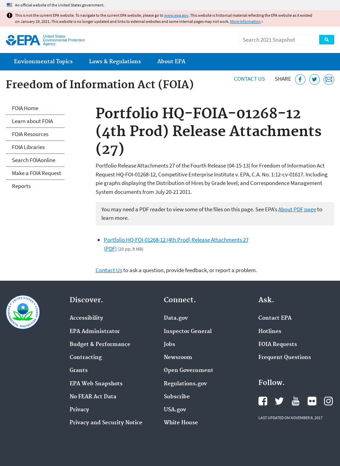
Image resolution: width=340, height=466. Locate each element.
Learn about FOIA (32, 121)
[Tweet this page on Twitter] (314, 79)
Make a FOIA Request (36, 173)
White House (181, 423)
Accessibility (86, 318)
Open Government (188, 371)
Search (326, 39)
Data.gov (176, 318)
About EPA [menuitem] (171, 61)
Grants (79, 371)
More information (245, 21)
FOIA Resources (30, 134)
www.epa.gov (176, 15)
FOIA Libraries (28, 147)
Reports (21, 186)
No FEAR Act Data (93, 397)
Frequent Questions (284, 358)
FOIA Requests (277, 345)
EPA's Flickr (312, 401)
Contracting (86, 358)
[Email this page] (329, 79)
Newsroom (178, 358)
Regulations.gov (185, 384)
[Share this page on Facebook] (300, 79)
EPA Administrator (95, 332)
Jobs (169, 345)
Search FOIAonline (33, 160)
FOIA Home (25, 108)
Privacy (79, 410)
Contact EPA (275, 318)
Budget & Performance (100, 345)
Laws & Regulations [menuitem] (115, 61)
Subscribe (177, 397)
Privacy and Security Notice (106, 423)
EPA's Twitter (279, 401)
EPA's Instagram (328, 401)
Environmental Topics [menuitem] (43, 61)
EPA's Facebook (262, 401)
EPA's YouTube (295, 401)
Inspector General (188, 332)
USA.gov (175, 410)
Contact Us (249, 78)
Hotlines (269, 332)
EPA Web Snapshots (96, 384)
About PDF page (297, 209)
